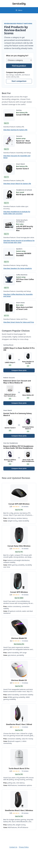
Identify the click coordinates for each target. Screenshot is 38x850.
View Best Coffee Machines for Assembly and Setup (18, 295)
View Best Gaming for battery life (15, 130)
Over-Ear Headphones (10, 443)
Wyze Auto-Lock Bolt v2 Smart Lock (24, 308)
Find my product (19, 66)
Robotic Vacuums (9, 378)
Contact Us (13, 847)
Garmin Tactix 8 (22, 169)
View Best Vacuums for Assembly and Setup (16, 157)
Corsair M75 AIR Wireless (19, 504)
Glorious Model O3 (19, 680)
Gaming (18, 110)
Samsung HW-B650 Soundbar (23, 254)
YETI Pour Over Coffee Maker (25, 280)
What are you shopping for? (17, 56)
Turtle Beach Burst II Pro (19, 768)
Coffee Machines (21, 275)
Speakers (19, 249)
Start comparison (19, 81)
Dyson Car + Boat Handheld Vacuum (23, 142)
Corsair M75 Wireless (19, 592)
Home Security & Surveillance (21, 221)
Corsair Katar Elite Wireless (19, 546)
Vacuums (19, 136)
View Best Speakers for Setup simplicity (17, 268)
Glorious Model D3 (19, 638)
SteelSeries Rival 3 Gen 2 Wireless (19, 810)
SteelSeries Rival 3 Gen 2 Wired (19, 724)
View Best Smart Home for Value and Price (18, 322)
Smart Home (20, 303)
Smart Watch (20, 164)
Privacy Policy (24, 847)
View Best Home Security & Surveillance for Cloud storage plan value (19, 241)
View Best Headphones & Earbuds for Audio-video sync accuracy (16, 213)
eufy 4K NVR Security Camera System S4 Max (24, 228)
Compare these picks (19, 370)
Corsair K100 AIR (22, 115)
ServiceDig (19, 3)
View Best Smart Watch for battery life (17, 184)
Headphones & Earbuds (24, 190)
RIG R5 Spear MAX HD (24, 195)
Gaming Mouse (8, 345)
